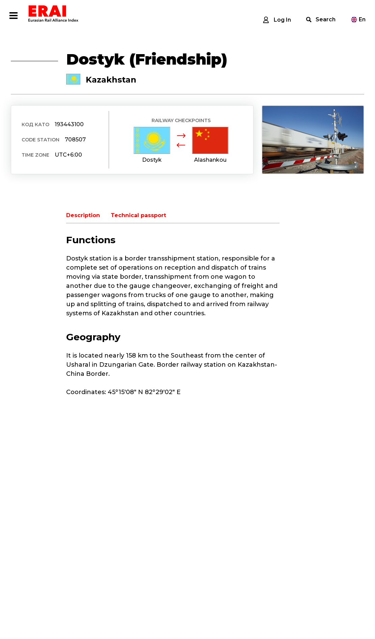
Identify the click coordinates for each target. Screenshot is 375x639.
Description (83, 215)
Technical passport (138, 215)
